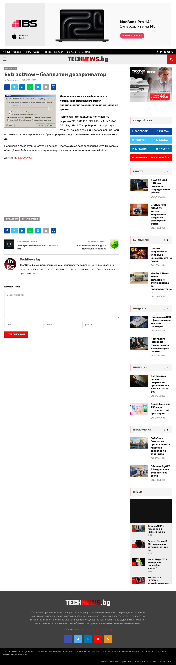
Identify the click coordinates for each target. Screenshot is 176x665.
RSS (154, 661)
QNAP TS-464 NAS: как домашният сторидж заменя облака (161, 186)
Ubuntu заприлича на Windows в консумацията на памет (161, 255)
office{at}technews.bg (99, 629)
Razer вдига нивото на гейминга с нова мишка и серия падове (160, 345)
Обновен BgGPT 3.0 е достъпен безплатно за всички (160, 471)
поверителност (141, 661)
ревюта (138, 171)
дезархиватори (30, 219)
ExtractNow (25, 157)
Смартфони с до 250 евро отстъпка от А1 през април (160, 409)
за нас (48, 52)
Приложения (10, 69)
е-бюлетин (85, 52)
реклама (71, 52)
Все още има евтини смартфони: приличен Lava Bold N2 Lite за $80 (160, 384)
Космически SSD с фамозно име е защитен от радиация (161, 322)
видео (137, 491)
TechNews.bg (13, 80)
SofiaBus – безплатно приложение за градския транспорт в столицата (160, 446)
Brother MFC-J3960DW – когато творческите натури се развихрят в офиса (159, 214)
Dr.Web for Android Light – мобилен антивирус (90, 247)
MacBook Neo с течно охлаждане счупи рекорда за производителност (161, 283)
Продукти (140, 308)
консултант (141, 239)
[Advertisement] (61, 187)
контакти (59, 52)
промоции (140, 367)
